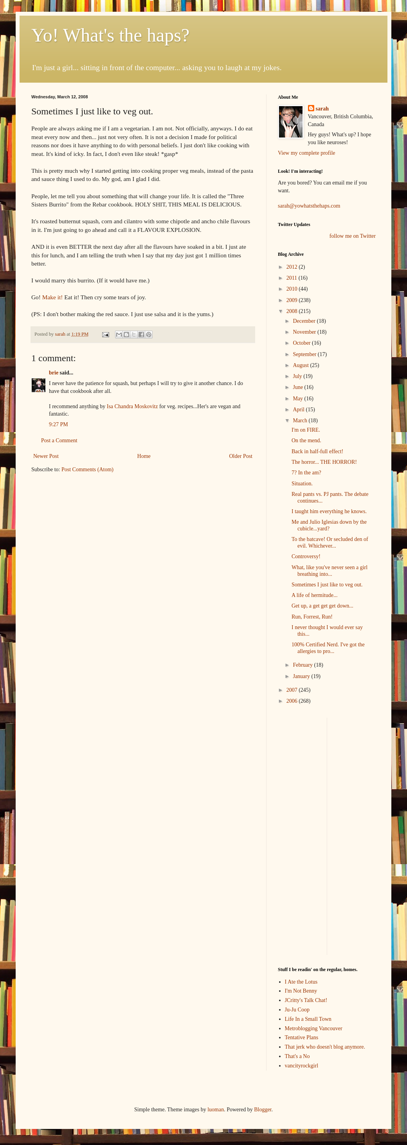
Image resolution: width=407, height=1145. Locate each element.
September (305, 354)
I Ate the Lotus (301, 982)
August (301, 365)
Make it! (52, 297)
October (302, 343)
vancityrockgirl (302, 1066)
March (300, 420)
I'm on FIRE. (306, 430)
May (298, 399)
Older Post (241, 456)
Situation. (302, 484)
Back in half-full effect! (317, 451)
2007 (292, 690)
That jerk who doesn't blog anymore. (325, 1047)
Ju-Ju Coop (297, 1010)
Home (144, 456)
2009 (292, 300)
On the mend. (306, 440)
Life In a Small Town (308, 1019)
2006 (292, 701)
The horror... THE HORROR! (324, 462)
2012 (292, 267)
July (298, 376)
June (298, 387)
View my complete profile (306, 153)
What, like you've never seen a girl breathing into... (329, 570)
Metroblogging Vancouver (313, 1028)
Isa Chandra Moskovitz (132, 406)
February (303, 665)
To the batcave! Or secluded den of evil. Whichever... (330, 542)
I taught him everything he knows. (329, 511)
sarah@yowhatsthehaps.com (309, 206)
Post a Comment (59, 440)
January (302, 676)
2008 (292, 311)
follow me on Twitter (353, 236)
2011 (292, 278)
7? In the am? (306, 473)
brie (53, 373)
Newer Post (46, 456)
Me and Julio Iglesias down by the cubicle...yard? (329, 525)
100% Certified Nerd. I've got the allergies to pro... (328, 648)
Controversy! (306, 556)
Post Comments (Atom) (87, 469)
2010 (292, 289)
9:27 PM (58, 424)
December (305, 321)
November (305, 332)
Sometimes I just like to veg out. (327, 585)
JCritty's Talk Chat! (306, 1000)
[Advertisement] (357, 742)
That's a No (297, 1056)
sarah (61, 334)
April (299, 409)
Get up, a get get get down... (322, 606)
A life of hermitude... (314, 595)
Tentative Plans (302, 1037)
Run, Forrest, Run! (312, 617)
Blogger (262, 1109)
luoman (215, 1109)
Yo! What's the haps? (110, 35)
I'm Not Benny (301, 991)
